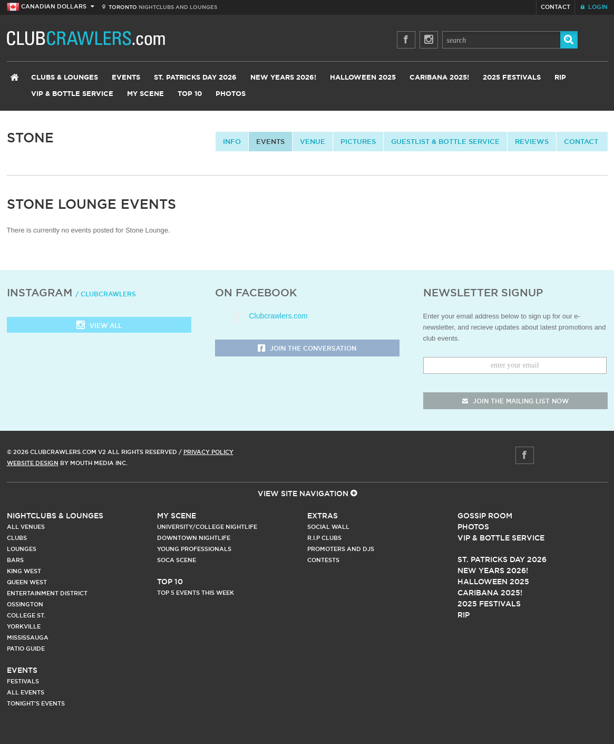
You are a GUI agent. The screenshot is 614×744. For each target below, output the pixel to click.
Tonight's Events (36, 703)
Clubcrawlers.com (278, 316)
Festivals (23, 681)
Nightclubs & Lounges (55, 515)
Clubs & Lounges (64, 77)
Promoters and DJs (340, 549)
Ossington (25, 604)
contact (581, 141)
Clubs (17, 538)
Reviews (532, 141)
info (232, 141)
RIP (560, 77)
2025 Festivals (512, 77)
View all (99, 326)
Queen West (27, 582)
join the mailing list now (515, 401)
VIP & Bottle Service (72, 94)
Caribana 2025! (439, 77)
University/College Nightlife (207, 527)
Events (126, 77)
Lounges (21, 549)
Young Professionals (194, 549)
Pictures (358, 141)
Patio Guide (26, 648)
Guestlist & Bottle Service (445, 141)
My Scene (145, 94)
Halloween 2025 (363, 77)
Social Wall (328, 527)
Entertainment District (47, 593)
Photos (231, 94)
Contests (323, 560)
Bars (15, 560)
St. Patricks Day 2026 (195, 77)
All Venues (26, 527)
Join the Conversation (307, 349)
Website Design (33, 463)
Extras (322, 515)
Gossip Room (484, 515)
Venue (312, 141)
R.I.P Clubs (324, 538)
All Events (25, 692)
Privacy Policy (208, 452)
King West (24, 571)
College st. (26, 615)
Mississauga (27, 637)
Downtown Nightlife (193, 538)
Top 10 (190, 94)
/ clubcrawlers (105, 294)
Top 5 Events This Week (195, 593)
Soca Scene (176, 560)
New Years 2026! (283, 77)
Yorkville (24, 626)
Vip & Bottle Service (500, 538)
